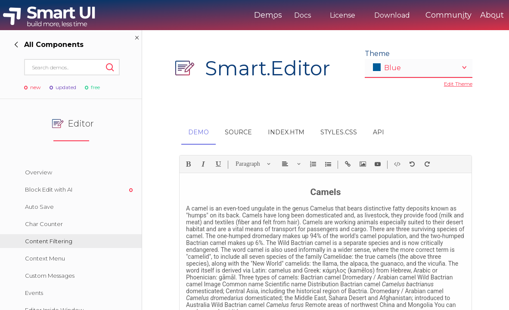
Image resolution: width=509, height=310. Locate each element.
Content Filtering (48, 241)
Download (356, 15)
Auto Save (39, 206)
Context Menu (45, 258)
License (307, 15)
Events (34, 292)
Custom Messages (49, 275)
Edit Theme (458, 84)
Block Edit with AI (48, 189)
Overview (38, 172)
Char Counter (44, 223)
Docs (266, 15)
